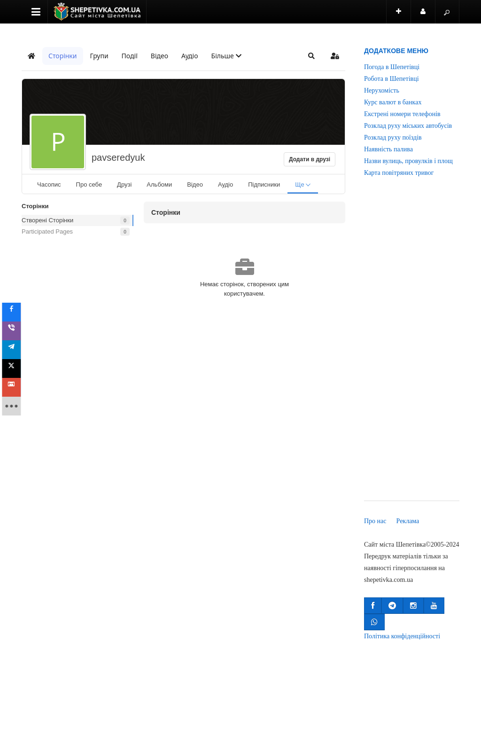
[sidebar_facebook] (15, 312)
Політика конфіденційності (402, 636)
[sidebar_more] (15, 406)
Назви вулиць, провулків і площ (408, 161)
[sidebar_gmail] (15, 387)
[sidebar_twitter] (15, 368)
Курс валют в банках (392, 102)
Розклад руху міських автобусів (408, 125)
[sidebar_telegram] (15, 349)
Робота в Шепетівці (391, 78)
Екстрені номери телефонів (402, 114)
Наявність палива (388, 149)
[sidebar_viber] (15, 330)
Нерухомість (381, 90)
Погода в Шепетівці (391, 67)
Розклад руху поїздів (393, 137)
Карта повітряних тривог (399, 172)
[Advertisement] (411, 345)
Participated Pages (47, 231)
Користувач (427, 16)
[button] (226, 56)
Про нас (375, 521)
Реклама (407, 521)
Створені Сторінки (47, 220)
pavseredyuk (118, 157)
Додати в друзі (309, 159)
